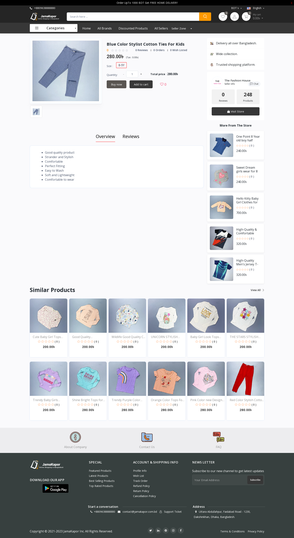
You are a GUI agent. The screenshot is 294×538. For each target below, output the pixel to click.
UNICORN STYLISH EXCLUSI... (164, 337)
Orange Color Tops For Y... (167, 400)
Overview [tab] (105, 136)
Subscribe (255, 479)
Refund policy (141, 486)
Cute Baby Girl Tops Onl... (47, 337)
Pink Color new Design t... (206, 400)
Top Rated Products (101, 486)
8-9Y (121, 65)
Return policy (141, 491)
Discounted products (133, 28)
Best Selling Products (102, 481)
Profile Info (140, 470)
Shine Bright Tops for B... (87, 400)
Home (86, 28)
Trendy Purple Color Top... (126, 400)
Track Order (140, 481)
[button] (55, 488)
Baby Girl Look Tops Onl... (204, 337)
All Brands (105, 28)
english (254, 8)
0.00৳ (258, 16)
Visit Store (235, 111)
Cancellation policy (144, 496)
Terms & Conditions (232, 531)
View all (257, 290)
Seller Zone (179, 28)
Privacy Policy (256, 531)
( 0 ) (251, 145)
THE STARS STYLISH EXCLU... (244, 337)
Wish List (138, 476)
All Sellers (161, 28)
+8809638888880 (42, 8)
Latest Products (98, 476)
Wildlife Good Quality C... (128, 337)
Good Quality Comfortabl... (81, 337)
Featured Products (100, 470)
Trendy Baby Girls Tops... (45, 400)
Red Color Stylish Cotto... (247, 400)
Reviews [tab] (131, 136)
